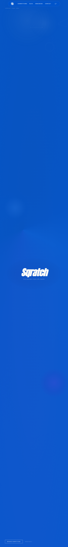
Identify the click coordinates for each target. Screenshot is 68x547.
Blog (31, 3)
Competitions (22, 3)
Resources (39, 3)
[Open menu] (56, 3)
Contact (48, 3)
